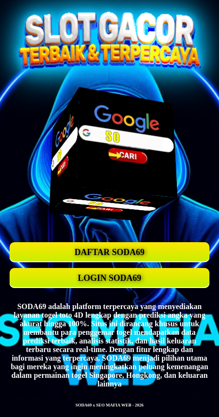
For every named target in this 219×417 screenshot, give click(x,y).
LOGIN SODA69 (109, 278)
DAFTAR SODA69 (109, 252)
